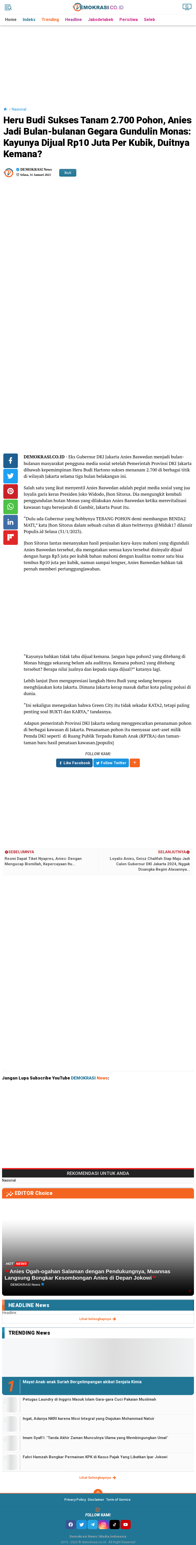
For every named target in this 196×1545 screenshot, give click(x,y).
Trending (50, 19)
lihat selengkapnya (98, 1319)
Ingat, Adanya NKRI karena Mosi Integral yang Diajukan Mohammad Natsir (88, 1418)
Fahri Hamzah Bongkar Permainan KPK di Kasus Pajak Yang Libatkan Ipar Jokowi (95, 1457)
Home (11, 19)
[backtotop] (98, 1493)
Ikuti (67, 172)
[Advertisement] (99, 61)
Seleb (149, 19)
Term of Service (118, 1499)
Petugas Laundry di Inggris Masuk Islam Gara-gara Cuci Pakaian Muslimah (89, 1399)
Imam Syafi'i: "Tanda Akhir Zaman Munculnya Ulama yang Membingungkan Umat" (95, 1437)
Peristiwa (128, 19)
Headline (73, 19)
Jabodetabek (100, 19)
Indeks (29, 19)
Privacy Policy (75, 1499)
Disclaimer (96, 1499)
